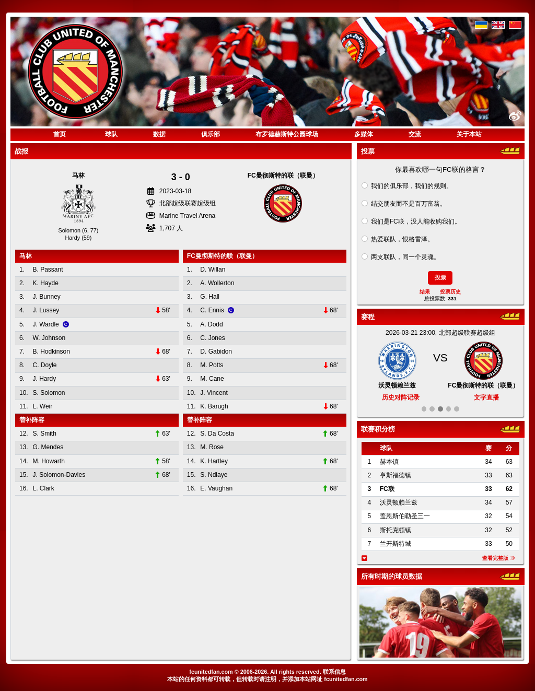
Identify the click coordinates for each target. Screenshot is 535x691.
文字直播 (486, 397)
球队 (111, 134)
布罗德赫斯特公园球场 (286, 134)
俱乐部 (210, 134)
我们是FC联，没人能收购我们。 (416, 221)
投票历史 (450, 292)
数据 (159, 134)
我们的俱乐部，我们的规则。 (411, 186)
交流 (415, 134)
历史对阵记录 (401, 397)
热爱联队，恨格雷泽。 (402, 239)
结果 (425, 292)
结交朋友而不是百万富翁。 (408, 203)
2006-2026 (254, 672)
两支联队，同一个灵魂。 (405, 257)
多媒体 (363, 134)
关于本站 (469, 134)
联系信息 (334, 672)
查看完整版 (498, 558)
